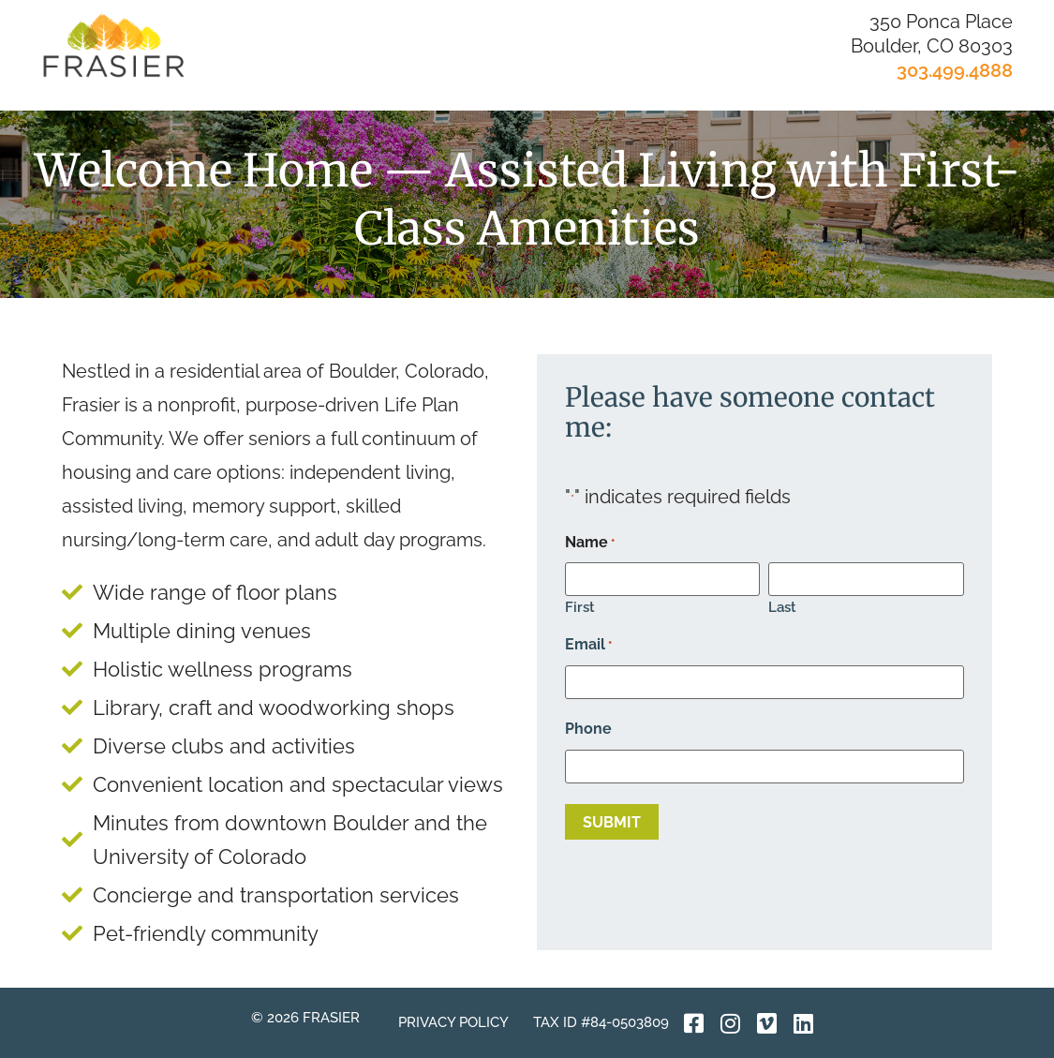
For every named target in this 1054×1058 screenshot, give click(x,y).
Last (782, 607)
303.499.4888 (955, 70)
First (580, 607)
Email (588, 645)
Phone (588, 729)
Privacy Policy (453, 1022)
